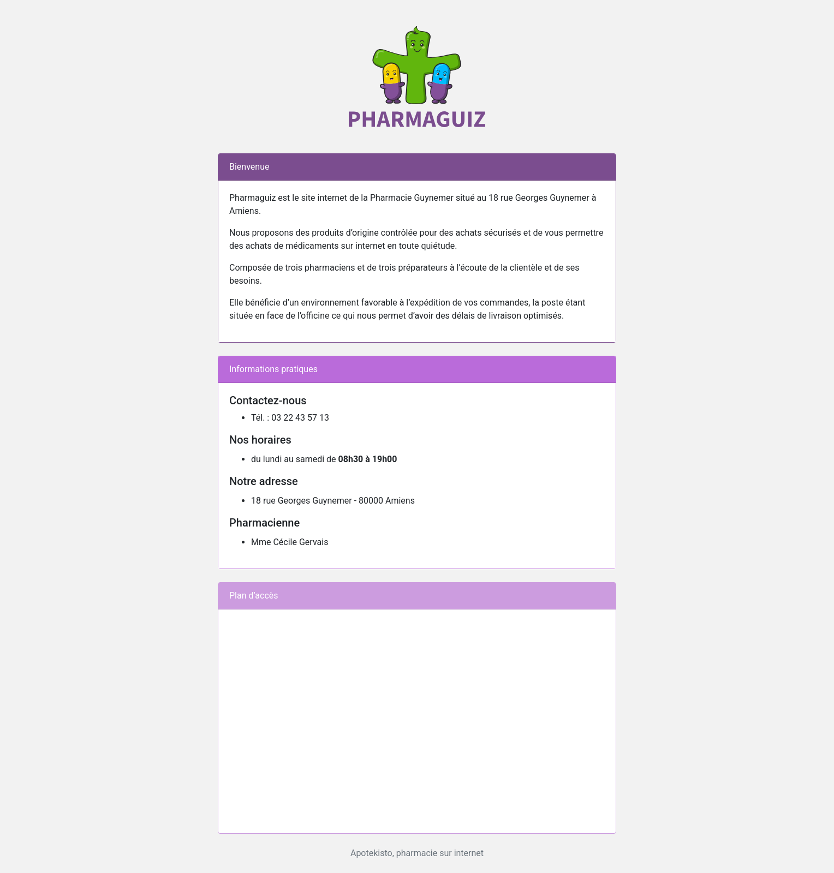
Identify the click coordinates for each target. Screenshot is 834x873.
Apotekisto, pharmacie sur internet (417, 853)
